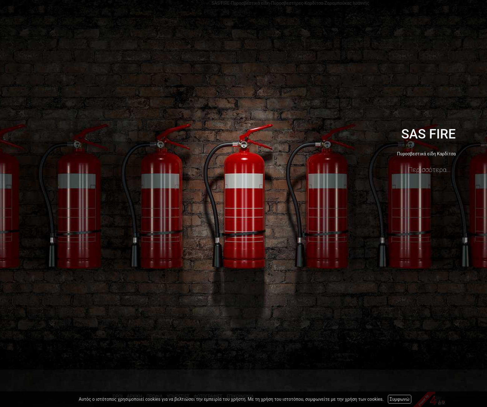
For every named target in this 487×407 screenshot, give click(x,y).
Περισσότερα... (429, 169)
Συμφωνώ (399, 399)
